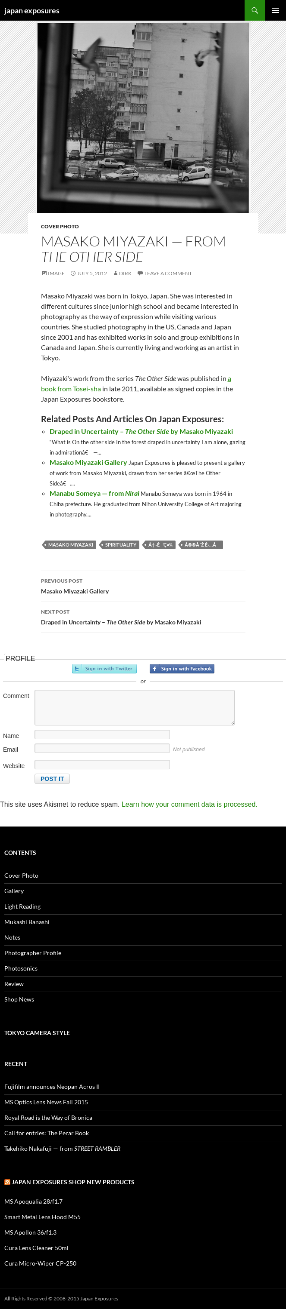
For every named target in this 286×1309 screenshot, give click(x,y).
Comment (16, 695)
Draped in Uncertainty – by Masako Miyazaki (141, 431)
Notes (12, 937)
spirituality (120, 544)
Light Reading (22, 906)
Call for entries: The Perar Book (46, 1133)
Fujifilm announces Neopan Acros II (52, 1086)
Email (10, 749)
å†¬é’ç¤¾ (160, 544)
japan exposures (32, 10)
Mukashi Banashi (27, 921)
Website (14, 765)
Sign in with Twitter (104, 668)
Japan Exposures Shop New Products (73, 1182)
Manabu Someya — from (94, 493)
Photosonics (21, 968)
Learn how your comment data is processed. (190, 804)
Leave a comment (168, 273)
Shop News (19, 999)
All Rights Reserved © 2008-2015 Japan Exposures (61, 1298)
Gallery (14, 890)
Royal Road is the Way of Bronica (48, 1117)
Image (56, 273)
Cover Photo (60, 226)
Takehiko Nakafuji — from (62, 1148)
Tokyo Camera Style (37, 1032)
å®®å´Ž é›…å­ (202, 544)
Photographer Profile (32, 952)
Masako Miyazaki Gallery (88, 462)
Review (14, 983)
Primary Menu (275, 10)
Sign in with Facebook (182, 668)
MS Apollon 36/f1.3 (30, 1232)
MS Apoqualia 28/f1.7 (33, 1201)
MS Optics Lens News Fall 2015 (46, 1102)
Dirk (125, 273)
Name (11, 735)
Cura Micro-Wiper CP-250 (40, 1263)
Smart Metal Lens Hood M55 (42, 1216)
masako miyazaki (70, 544)
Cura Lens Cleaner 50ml (36, 1247)
